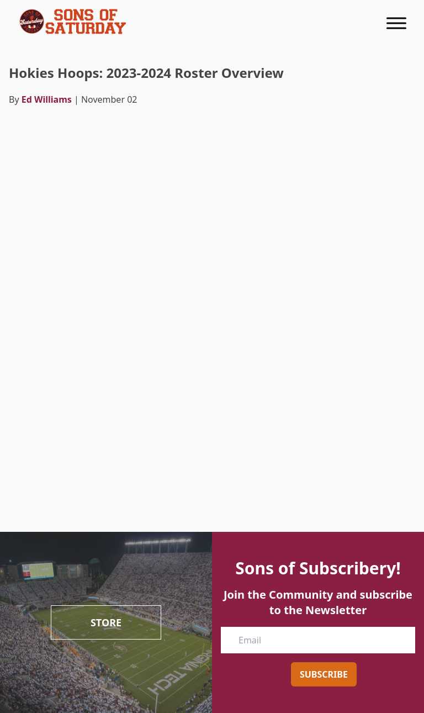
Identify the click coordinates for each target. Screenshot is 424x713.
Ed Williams (47, 99)
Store (106, 622)
